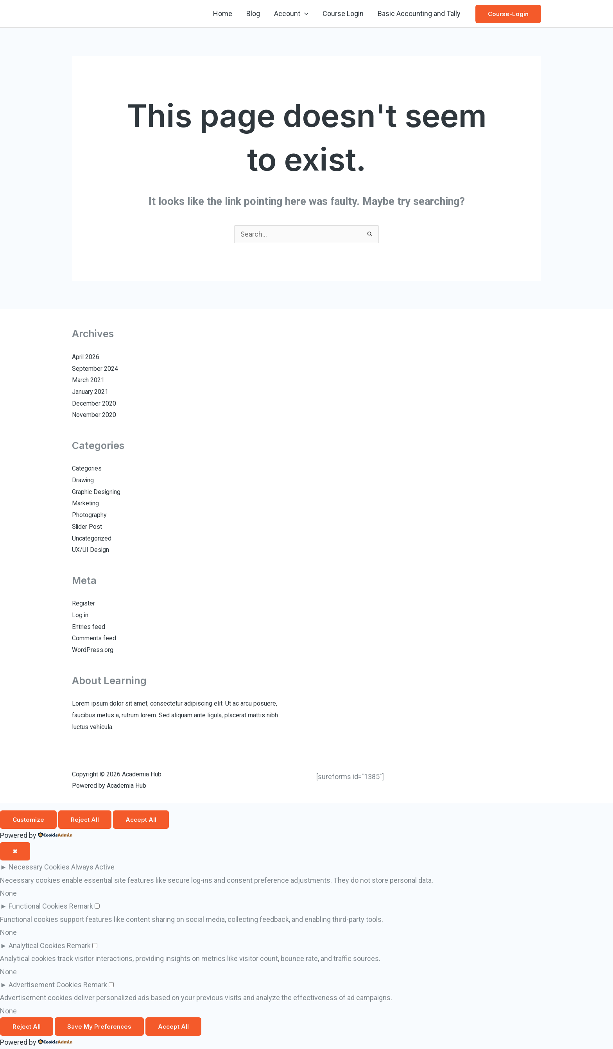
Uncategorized (92, 538)
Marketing (85, 503)
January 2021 (90, 392)
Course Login (343, 13)
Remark (81, 906)
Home (222, 13)
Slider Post (87, 527)
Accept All (140, 820)
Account (291, 13)
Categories (87, 468)
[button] (304, 13)
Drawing (83, 480)
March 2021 (88, 380)
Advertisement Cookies (45, 985)
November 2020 (94, 415)
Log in (80, 615)
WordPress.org (92, 650)
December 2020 (94, 404)
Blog (253, 13)
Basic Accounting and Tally (419, 13)
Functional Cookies (38, 906)
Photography (89, 515)
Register (83, 603)
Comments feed (94, 638)
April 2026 (86, 357)
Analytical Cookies (37, 945)
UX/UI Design (90, 550)
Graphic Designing (97, 492)
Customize (28, 820)
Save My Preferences (99, 1027)
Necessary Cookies (39, 867)
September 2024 (95, 369)
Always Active (93, 867)
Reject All (85, 820)
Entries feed (89, 627)
